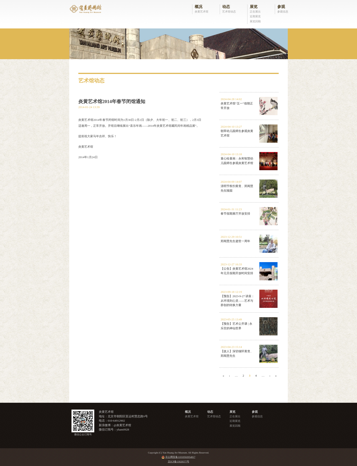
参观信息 (282, 11)
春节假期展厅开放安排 (235, 213)
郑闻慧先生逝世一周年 (235, 241)
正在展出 (255, 11)
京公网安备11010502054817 (180, 457)
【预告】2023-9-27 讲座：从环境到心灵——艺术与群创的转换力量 (237, 300)
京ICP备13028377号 (178, 461)
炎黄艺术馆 (201, 11)
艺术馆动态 (229, 11)
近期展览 (255, 16)
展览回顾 (255, 21)
